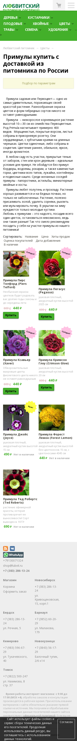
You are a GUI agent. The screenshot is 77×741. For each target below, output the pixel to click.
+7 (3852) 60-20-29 (46, 621)
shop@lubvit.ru (13, 565)
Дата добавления (48, 241)
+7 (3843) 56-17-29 (46, 650)
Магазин (9, 580)
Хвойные (41, 24)
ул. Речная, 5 (12, 628)
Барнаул (41, 612)
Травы (9, 30)
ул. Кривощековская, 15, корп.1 (47, 599)
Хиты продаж (61, 236)
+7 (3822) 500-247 (15, 676)
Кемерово (10, 641)
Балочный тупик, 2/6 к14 (46, 659)
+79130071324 (13, 558)
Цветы (64, 24)
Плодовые (12, 24)
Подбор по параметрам (38, 83)
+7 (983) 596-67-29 (14, 650)
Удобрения (58, 30)
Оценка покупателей (18, 241)
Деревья (10, 18)
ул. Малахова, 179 (44, 630)
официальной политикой (39, 715)
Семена (31, 30)
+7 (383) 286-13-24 (16, 571)
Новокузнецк (45, 641)
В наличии (11, 244)
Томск (8, 670)
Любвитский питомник (18, 48)
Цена (44, 236)
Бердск (8, 612)
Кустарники (38, 18)
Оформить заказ (14, 591)
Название (31, 236)
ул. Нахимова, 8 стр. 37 (14, 683)
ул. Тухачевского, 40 (15, 659)
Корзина (9, 587)
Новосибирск (45, 580)
